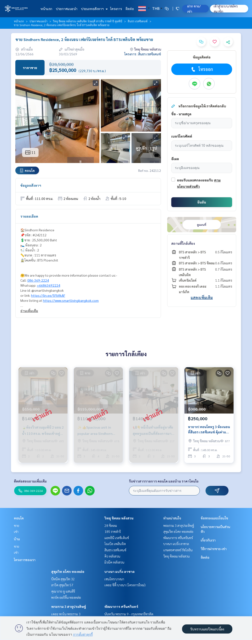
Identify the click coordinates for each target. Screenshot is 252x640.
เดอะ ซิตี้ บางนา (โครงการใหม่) (125, 585)
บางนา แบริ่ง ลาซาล (119, 571)
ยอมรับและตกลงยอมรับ (195, 180)
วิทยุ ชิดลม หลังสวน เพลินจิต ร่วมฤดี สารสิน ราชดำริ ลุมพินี (87, 21)
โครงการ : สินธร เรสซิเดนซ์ (142, 54)
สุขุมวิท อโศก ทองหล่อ (67, 571)
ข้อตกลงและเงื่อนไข (214, 518)
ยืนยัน (201, 202)
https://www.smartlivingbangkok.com (71, 300)
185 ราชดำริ (112, 531)
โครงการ (116, 8)
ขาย (16, 525)
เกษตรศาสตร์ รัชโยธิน (178, 550)
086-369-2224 (38, 280)
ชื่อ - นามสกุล (181, 114)
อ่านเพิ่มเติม (29, 310)
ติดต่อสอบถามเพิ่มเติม (30, 481)
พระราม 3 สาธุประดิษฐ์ (68, 606)
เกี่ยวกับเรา (208, 540)
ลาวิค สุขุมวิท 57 (62, 585)
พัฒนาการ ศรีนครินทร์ (121, 606)
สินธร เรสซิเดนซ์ (138, 21)
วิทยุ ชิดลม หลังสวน (118, 518)
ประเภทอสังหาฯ (94, 8)
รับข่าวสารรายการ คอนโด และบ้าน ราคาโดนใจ (164, 481)
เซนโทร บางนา (114, 579)
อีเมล (175, 159)
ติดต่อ (130, 8)
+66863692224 (48, 285)
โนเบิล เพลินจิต (115, 543)
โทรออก (201, 69)
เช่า (16, 531)
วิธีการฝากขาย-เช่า (214, 549)
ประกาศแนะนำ (66, 8)
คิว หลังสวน (112, 556)
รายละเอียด (29, 216)
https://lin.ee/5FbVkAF (48, 295)
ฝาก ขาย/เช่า (194, 8)
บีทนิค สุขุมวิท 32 (63, 579)
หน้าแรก (46, 8)
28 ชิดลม (110, 525)
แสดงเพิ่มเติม (202, 297)
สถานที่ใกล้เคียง (183, 243)
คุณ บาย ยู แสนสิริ (63, 591)
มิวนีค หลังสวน (114, 562)
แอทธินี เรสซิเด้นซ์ (116, 537)
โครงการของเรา (24, 560)
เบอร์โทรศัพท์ (181, 136)
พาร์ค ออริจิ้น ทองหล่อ (66, 597)
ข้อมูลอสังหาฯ (30, 185)
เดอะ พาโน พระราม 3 (65, 614)
